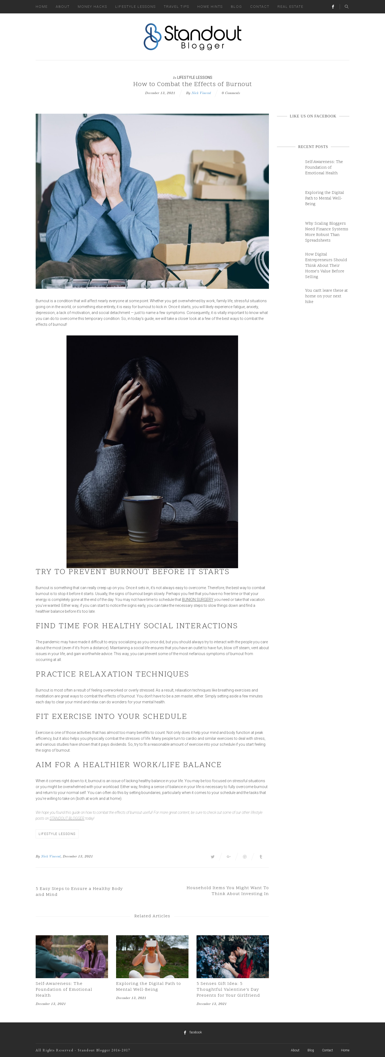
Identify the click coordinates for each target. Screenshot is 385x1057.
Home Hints (210, 7)
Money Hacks (92, 7)
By (38, 856)
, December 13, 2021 (77, 856)
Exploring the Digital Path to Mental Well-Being (148, 987)
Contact (259, 7)
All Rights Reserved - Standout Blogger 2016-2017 (83, 1050)
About (63, 7)
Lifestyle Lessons (135, 7)
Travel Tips (176, 7)
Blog (236, 7)
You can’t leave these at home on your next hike (326, 296)
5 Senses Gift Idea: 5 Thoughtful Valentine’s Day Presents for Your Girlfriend (228, 990)
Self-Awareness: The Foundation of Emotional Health (64, 990)
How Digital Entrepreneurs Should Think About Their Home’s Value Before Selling (326, 266)
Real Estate (290, 7)
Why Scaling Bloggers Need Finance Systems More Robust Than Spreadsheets (326, 232)
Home (42, 7)
